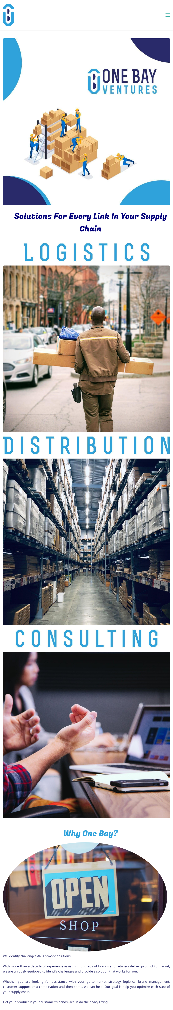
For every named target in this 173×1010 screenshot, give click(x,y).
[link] (85, 844)
